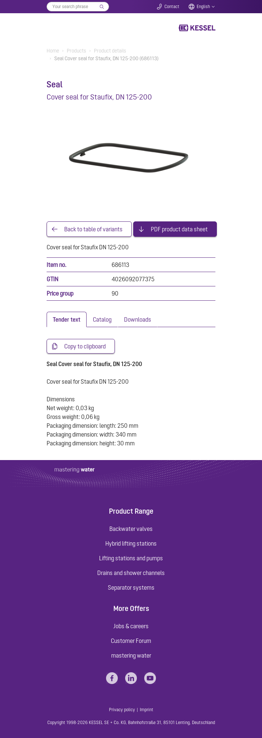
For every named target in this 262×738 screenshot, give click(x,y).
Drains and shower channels (131, 572)
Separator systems (131, 587)
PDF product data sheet (179, 229)
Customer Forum (131, 640)
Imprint (146, 709)
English (203, 6)
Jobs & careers (131, 626)
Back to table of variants (93, 229)
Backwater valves (131, 528)
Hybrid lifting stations (131, 543)
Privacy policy (122, 709)
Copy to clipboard (85, 346)
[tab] (67, 319)
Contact (171, 6)
